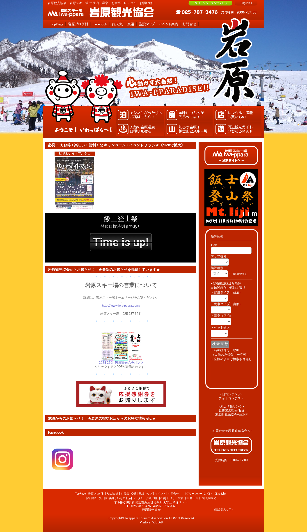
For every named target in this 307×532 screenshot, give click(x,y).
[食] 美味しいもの (114, 498)
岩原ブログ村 (96, 493)
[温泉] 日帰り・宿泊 (171, 498)
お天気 (125, 493)
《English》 (220, 493)
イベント (160, 493)
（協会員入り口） (223, 509)
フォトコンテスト (231, 398)
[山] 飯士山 (191, 498)
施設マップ (145, 493)
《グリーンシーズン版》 (198, 493)
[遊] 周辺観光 (208, 498)
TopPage (80, 493)
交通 (134, 493)
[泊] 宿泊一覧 (94, 498)
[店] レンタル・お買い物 (142, 498)
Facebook (112, 493)
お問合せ (173, 493)
